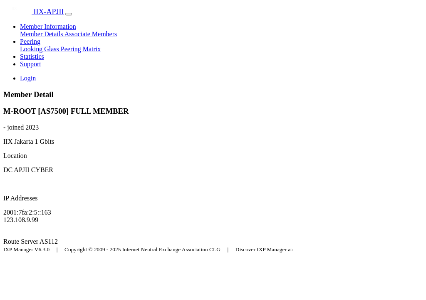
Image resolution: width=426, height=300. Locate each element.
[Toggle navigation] (68, 14)
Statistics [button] (32, 56)
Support (30, 64)
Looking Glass (40, 48)
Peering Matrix (81, 48)
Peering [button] (30, 41)
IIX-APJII (33, 12)
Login (28, 78)
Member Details (42, 34)
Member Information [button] (48, 26)
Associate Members (90, 34)
